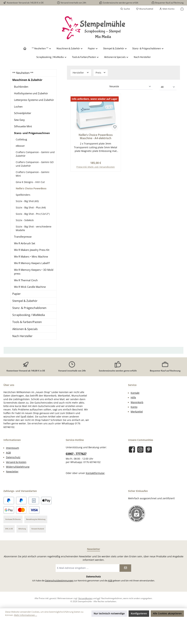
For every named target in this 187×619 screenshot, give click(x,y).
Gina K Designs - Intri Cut (30, 182)
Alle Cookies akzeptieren (167, 613)
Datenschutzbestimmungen (59, 580)
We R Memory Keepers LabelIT (32, 263)
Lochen (18, 106)
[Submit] (125, 568)
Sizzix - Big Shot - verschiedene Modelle (33, 228)
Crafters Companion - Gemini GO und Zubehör (35, 163)
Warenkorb (137, 402)
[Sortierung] (130, 86)
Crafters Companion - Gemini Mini (32, 173)
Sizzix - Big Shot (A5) (27, 201)
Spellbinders (23, 194)
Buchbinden (21, 86)
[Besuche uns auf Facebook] (132, 449)
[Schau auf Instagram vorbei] (140, 449)
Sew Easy (19, 119)
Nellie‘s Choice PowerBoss (31, 188)
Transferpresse (23, 236)
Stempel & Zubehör (25, 301)
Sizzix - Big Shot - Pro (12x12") (32, 213)
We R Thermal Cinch (26, 280)
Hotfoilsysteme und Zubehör (31, 93)
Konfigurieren (139, 613)
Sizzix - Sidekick (25, 220)
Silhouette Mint (23, 126)
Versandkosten (85, 598)
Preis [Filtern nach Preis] (101, 72)
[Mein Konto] (167, 8)
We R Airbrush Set (24, 243)
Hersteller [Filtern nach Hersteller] (81, 72)
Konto (134, 407)
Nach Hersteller (22, 336)
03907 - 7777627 (76, 454)
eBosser (20, 145)
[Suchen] (125, 8)
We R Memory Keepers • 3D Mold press (33, 271)
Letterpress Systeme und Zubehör (34, 100)
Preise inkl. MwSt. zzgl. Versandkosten (95, 166)
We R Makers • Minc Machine (31, 256)
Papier (16, 294)
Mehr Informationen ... (25, 615)
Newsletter (12, 471)
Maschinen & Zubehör (27, 80)
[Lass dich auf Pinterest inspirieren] (149, 449)
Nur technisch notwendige (109, 613)
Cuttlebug (21, 139)
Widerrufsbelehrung (17, 466)
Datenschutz (13, 457)
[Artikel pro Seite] (168, 87)
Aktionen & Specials (25, 329)
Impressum (12, 447)
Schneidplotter (22, 113)
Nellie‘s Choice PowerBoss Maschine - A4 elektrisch (96, 136)
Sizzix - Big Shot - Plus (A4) (31, 207)
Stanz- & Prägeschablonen (29, 308)
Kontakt (135, 392)
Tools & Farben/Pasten (27, 322)
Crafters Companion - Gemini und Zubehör (35, 153)
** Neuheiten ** (22, 73)
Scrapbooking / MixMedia (28, 315)
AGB (8, 452)
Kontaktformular (95, 473)
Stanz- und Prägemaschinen (32, 133)
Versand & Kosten (16, 462)
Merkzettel (137, 411)
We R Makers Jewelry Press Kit (31, 250)
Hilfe (133, 397)
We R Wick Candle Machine (30, 286)
